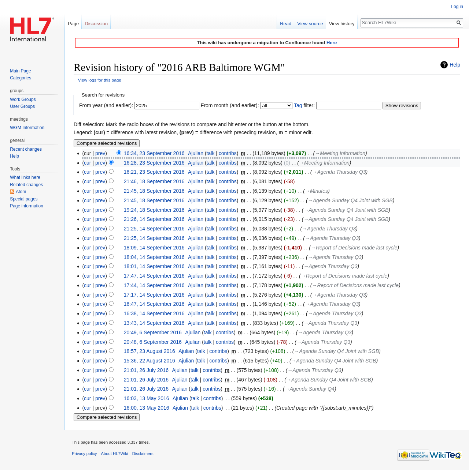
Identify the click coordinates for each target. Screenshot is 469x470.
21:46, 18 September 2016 (154, 181)
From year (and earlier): (106, 105)
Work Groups (23, 99)
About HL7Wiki (114, 453)
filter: (304, 105)
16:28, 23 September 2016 (154, 163)
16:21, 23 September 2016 (154, 172)
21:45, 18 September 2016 (154, 191)
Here (331, 42)
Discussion (96, 23)
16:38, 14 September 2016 (154, 313)
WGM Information (27, 127)
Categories (20, 77)
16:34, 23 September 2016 (154, 153)
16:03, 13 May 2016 (146, 398)
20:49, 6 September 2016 (153, 332)
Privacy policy (84, 453)
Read (285, 23)
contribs (228, 153)
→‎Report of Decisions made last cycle (354, 248)
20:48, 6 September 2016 (153, 342)
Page (73, 23)
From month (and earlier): (230, 105)
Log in (457, 6)
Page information (26, 205)
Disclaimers (143, 453)
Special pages (23, 199)
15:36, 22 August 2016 (149, 361)
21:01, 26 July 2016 (146, 370)
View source (310, 23)
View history (342, 23)
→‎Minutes (316, 191)
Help (455, 65)
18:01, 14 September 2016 (154, 266)
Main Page (20, 71)
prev (100, 153)
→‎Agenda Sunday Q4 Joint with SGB (350, 200)
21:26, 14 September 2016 (154, 219)
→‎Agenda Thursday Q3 (339, 172)
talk (211, 153)
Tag (298, 105)
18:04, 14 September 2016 (154, 257)
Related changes (26, 184)
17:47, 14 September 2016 (154, 276)
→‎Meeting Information (340, 153)
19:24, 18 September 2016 (154, 210)
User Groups (22, 106)
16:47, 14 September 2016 (154, 304)
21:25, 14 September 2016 (154, 229)
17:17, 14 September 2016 (154, 295)
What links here (25, 177)
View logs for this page (99, 80)
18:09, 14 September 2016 (154, 248)
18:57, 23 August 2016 (149, 351)
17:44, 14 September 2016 (154, 285)
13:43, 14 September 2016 (154, 323)
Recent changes (26, 149)
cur (87, 163)
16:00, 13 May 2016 (146, 408)
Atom (21, 191)
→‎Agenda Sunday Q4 (310, 389)
